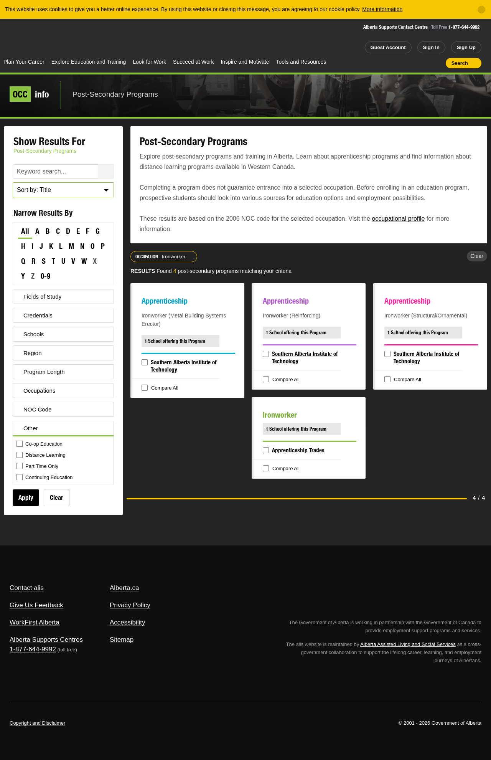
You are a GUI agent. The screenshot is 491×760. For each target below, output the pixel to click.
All (25, 231)
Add (410, 63)
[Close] (481, 9)
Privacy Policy (130, 605)
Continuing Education (45, 477)
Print (437, 63)
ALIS (82, 37)
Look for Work (149, 62)
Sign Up (466, 47)
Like (423, 62)
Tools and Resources (301, 62)
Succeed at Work (193, 62)
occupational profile (398, 218)
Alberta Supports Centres (46, 639)
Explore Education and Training (88, 62)
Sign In (431, 47)
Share (396, 63)
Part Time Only (38, 466)
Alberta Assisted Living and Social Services (408, 644)
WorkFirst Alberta (34, 622)
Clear (56, 497)
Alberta (30, 38)
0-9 (45, 276)
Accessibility (127, 622)
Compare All (160, 388)
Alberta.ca (124, 587)
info (29, 94)
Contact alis (27, 587)
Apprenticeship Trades (298, 450)
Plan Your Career (23, 62)
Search (459, 63)
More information (382, 9)
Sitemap (121, 639)
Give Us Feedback (36, 605)
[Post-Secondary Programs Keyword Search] (63, 171)
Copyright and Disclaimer (37, 723)
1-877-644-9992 (463, 27)
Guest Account (388, 47)
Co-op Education (40, 444)
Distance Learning (42, 455)
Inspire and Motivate (245, 62)
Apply (25, 497)
